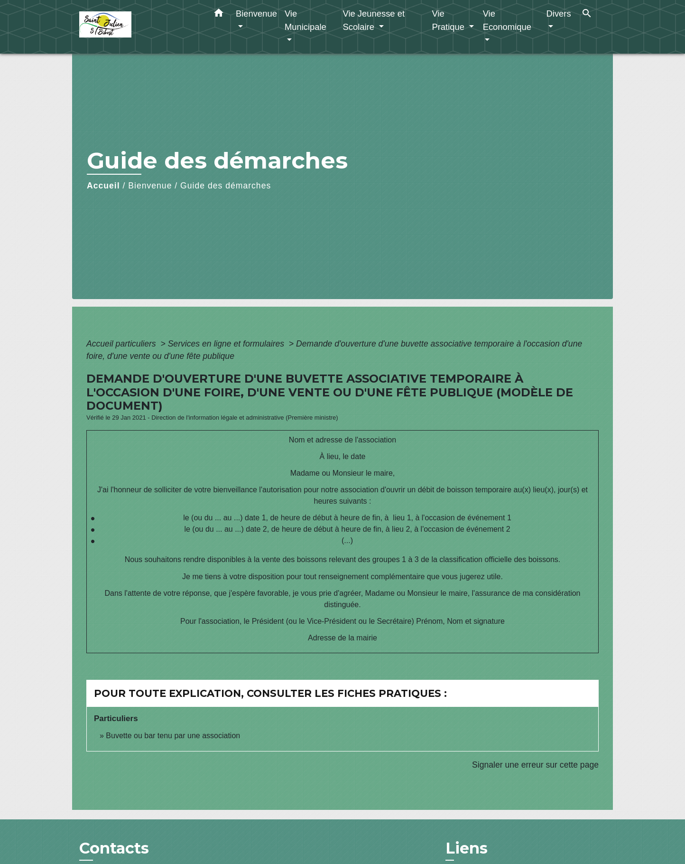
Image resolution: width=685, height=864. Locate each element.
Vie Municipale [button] (305, 20)
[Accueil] (138, 27)
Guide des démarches (225, 185)
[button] (218, 14)
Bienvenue (150, 185)
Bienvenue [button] (256, 14)
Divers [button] (558, 14)
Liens (466, 848)
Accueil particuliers (122, 343)
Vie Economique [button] (507, 20)
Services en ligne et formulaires (227, 343)
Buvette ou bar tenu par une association (173, 736)
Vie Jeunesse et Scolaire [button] (373, 20)
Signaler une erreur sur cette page (535, 765)
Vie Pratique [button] (449, 20)
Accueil (103, 185)
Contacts (114, 848)
